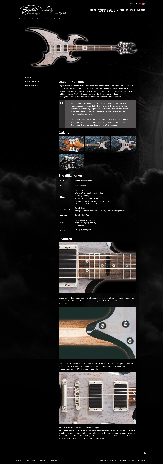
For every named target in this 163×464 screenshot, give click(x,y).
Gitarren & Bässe (106, 10)
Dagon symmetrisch (31, 85)
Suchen (134, 4)
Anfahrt (42, 460)
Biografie (130, 10)
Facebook (145, 453)
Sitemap (54, 460)
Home (93, 10)
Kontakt (141, 10)
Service (120, 10)
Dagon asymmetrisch (32, 81)
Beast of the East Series (50, 19)
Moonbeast (29, 77)
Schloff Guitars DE (24, 19)
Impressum (31, 460)
